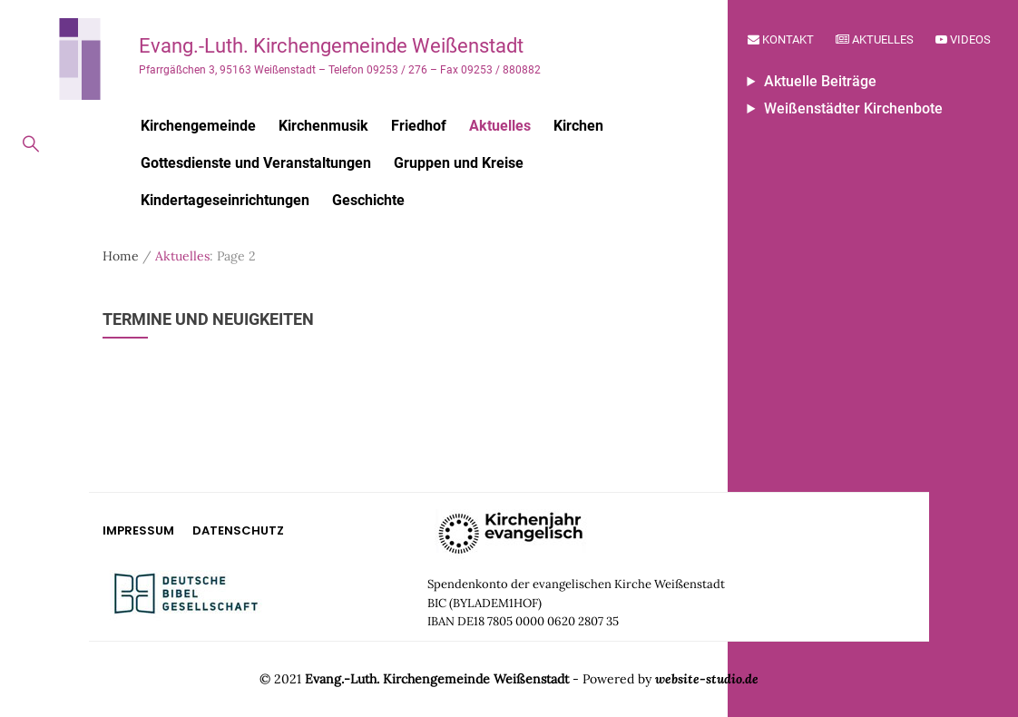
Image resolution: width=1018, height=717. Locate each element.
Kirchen (578, 125)
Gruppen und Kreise (459, 163)
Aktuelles (875, 39)
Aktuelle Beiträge (820, 81)
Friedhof (418, 125)
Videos (963, 39)
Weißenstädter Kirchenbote (853, 108)
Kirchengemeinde (198, 125)
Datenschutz (238, 530)
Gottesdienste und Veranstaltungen (256, 163)
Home (121, 256)
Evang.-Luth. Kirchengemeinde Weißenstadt (331, 45)
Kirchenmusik (323, 125)
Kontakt (781, 39)
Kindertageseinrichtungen (225, 200)
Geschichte (368, 200)
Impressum (138, 530)
